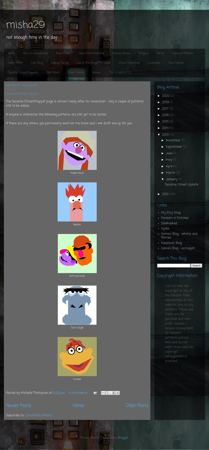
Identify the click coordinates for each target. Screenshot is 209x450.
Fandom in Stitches (175, 218)
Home (11, 53)
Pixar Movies (176, 63)
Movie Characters (129, 63)
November (173, 140)
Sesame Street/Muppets (23, 73)
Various (96, 73)
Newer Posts (18, 405)
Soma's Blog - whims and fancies (179, 236)
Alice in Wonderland (35, 53)
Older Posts (137, 405)
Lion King (37, 63)
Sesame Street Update (22, 94)
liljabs (165, 228)
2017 (165, 109)
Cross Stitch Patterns (91, 53)
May (169, 160)
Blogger (123, 438)
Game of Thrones (183, 53)
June (169, 153)
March (171, 173)
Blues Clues (63, 53)
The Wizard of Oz (120, 73)
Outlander (154, 63)
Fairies (160, 53)
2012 (166, 194)
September (174, 147)
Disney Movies (121, 53)
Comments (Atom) (38, 415)
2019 (166, 102)
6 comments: (79, 393)
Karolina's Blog (171, 243)
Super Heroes (76, 73)
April (169, 166)
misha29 (25, 25)
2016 (166, 115)
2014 (165, 128)
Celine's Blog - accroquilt (178, 248)
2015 (166, 121)
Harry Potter (15, 63)
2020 (166, 96)
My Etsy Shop (171, 213)
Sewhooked (169, 223)
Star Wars (52, 73)
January (172, 179)
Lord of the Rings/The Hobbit (93, 63)
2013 (166, 135)
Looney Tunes (59, 63)
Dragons (143, 53)
